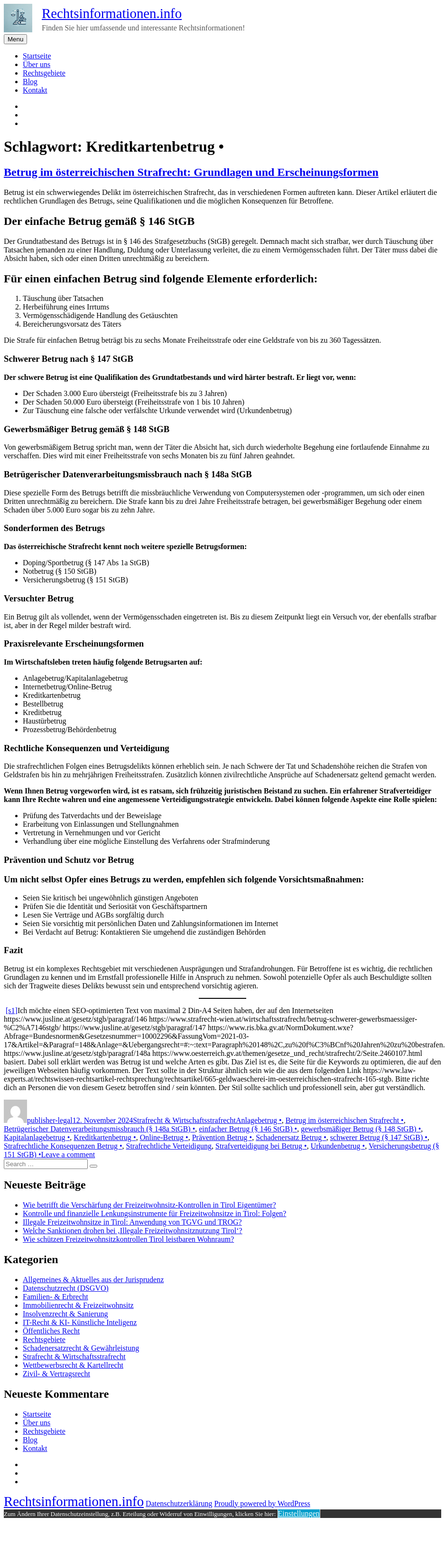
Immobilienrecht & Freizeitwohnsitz (78, 1305)
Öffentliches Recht (51, 1331)
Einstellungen (299, 1513)
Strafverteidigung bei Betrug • (261, 1146)
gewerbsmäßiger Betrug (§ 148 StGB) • (361, 1129)
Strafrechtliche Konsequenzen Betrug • (63, 1146)
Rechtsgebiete (44, 73)
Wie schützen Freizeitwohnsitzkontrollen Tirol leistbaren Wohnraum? (128, 1239)
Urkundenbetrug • (338, 1146)
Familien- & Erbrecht (55, 1297)
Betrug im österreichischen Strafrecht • (345, 1120)
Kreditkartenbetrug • (105, 1137)
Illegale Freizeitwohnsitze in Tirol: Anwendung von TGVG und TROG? (132, 1222)
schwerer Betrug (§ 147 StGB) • (378, 1137)
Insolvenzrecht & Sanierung (65, 1314)
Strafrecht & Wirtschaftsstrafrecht (184, 1120)
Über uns (36, 64)
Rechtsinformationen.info (112, 13)
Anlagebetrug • (259, 1120)
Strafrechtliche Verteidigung (169, 1146)
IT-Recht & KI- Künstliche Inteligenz (80, 1322)
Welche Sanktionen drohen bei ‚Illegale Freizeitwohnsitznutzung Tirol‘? (132, 1231)
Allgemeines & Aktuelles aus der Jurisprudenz (93, 1280)
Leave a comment (68, 1154)
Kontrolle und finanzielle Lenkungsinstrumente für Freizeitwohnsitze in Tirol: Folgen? (154, 1213)
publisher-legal (50, 1120)
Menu (15, 39)
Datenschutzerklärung (179, 1503)
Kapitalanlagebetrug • (37, 1137)
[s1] (12, 1010)
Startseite (37, 56)
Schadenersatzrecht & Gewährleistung (81, 1348)
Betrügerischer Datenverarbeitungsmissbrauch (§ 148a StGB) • (99, 1129)
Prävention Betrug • (222, 1137)
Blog (30, 81)
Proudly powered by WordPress (262, 1503)
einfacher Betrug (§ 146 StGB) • (248, 1129)
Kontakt (35, 90)
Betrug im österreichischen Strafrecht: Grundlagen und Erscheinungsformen (191, 172)
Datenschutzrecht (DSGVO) (66, 1288)
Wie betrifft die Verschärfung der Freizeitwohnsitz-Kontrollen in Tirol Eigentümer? (149, 1205)
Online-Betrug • (164, 1137)
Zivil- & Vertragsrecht (56, 1374)
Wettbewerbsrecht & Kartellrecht (73, 1365)
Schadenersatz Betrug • (291, 1137)
